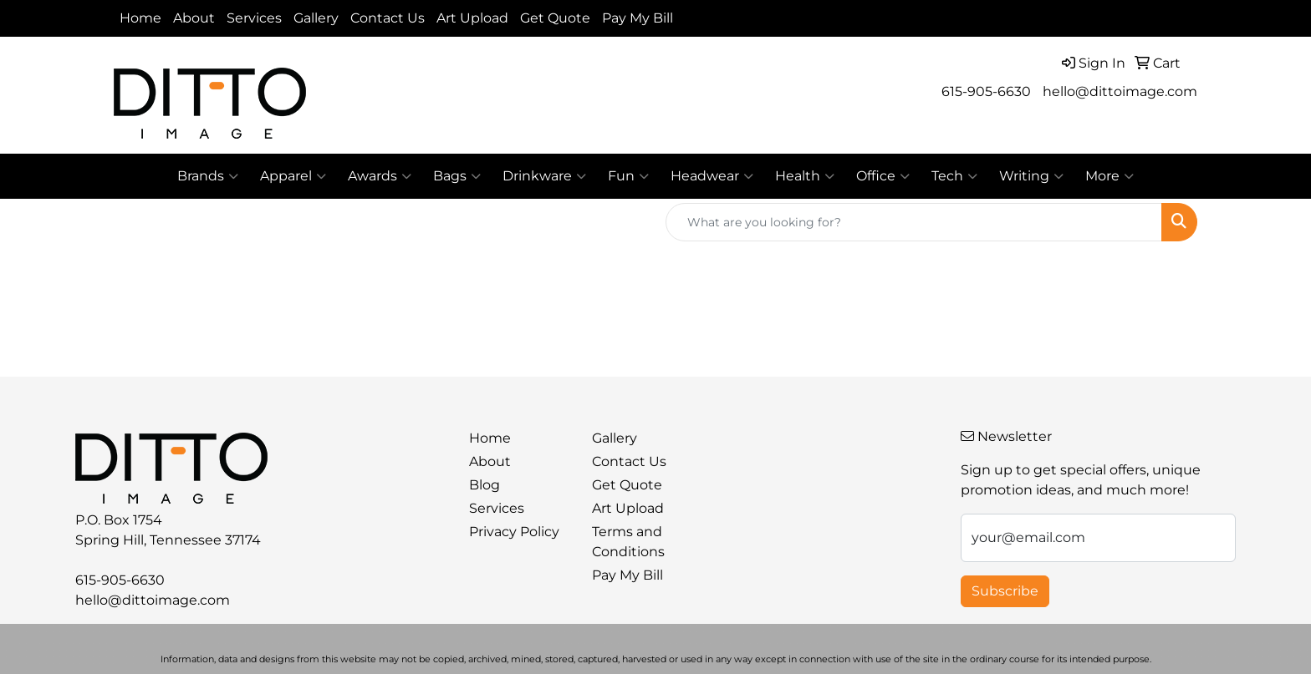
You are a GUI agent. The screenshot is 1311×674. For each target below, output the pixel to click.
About (194, 18)
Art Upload (472, 18)
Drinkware (544, 176)
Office (883, 176)
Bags (457, 176)
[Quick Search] (914, 222)
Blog (484, 485)
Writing (1031, 176)
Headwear (712, 176)
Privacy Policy (514, 532)
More (1109, 176)
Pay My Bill (637, 18)
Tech (954, 176)
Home (140, 18)
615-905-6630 (986, 91)
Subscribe (1005, 591)
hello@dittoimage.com (1120, 91)
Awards (379, 176)
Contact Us (387, 18)
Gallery (316, 18)
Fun (628, 176)
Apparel (293, 176)
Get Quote (555, 18)
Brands (207, 176)
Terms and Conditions (628, 542)
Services (254, 18)
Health (804, 176)
